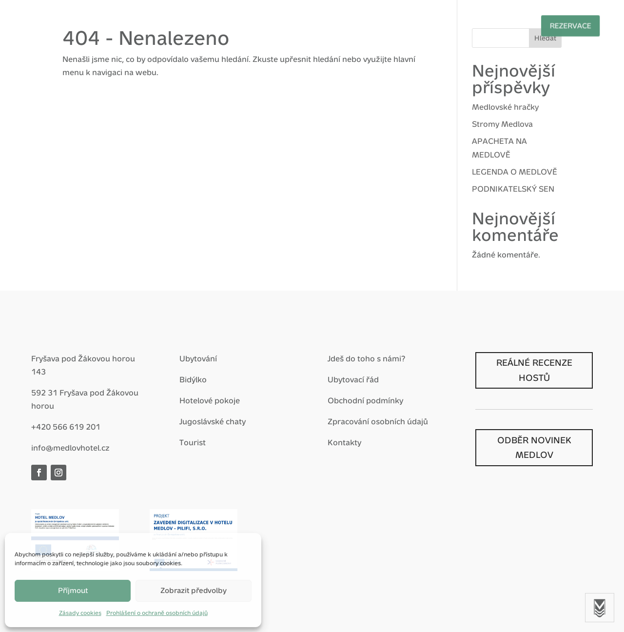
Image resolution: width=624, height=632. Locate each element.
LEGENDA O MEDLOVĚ (514, 172)
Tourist (192, 442)
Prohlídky (474, 24)
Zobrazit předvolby (193, 590)
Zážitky (293, 24)
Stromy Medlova (502, 124)
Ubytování (198, 358)
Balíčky (241, 24)
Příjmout (73, 590)
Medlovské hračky (505, 107)
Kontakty (344, 442)
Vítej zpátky (105, 24)
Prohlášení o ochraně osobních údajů (157, 613)
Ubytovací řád (353, 379)
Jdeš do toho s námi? (366, 358)
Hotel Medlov (177, 24)
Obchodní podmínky (365, 400)
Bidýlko (193, 379)
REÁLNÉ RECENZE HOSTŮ (534, 370)
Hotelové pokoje (209, 400)
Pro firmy (350, 24)
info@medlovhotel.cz (70, 448)
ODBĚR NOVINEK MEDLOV (534, 447)
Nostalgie (411, 24)
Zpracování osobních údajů (378, 421)
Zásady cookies (80, 613)
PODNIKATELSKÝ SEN (513, 189)
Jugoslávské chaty (212, 421)
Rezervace (545, 25)
